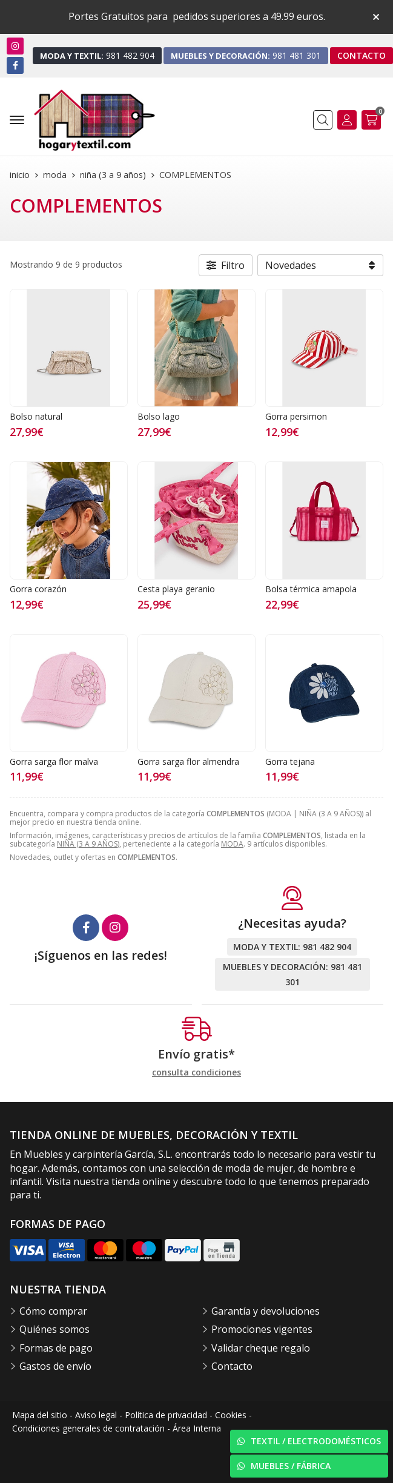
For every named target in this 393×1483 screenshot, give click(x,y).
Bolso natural (36, 416)
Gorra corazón (38, 589)
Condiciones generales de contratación (88, 1428)
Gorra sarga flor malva (54, 761)
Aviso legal (96, 1415)
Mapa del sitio (39, 1415)
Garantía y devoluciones (265, 1311)
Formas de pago (56, 1348)
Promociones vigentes (261, 1329)
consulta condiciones (196, 1073)
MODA (232, 844)
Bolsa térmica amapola (311, 589)
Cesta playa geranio (176, 589)
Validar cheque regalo (260, 1348)
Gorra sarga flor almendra (188, 761)
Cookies (230, 1415)
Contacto (232, 1366)
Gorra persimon (296, 416)
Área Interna (197, 1428)
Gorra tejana (290, 761)
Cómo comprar (53, 1311)
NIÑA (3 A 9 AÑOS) (88, 844)
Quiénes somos (54, 1329)
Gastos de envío (55, 1366)
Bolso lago (158, 416)
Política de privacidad (166, 1415)
